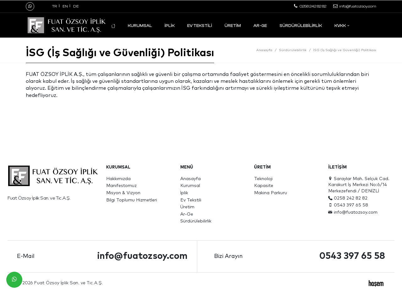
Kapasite (263, 186)
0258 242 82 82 (347, 198)
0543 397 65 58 (348, 205)
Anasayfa (264, 50)
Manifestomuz (121, 186)
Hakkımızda (118, 179)
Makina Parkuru (270, 193)
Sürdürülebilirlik (301, 25)
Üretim (233, 25)
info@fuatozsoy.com (353, 212)
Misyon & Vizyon (123, 193)
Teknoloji (263, 179)
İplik (170, 25)
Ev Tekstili (199, 25)
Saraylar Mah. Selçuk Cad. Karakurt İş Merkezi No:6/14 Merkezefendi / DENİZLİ (358, 185)
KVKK (340, 25)
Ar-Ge (260, 25)
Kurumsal (140, 25)
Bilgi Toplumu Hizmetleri (131, 200)
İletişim (126, 50)
